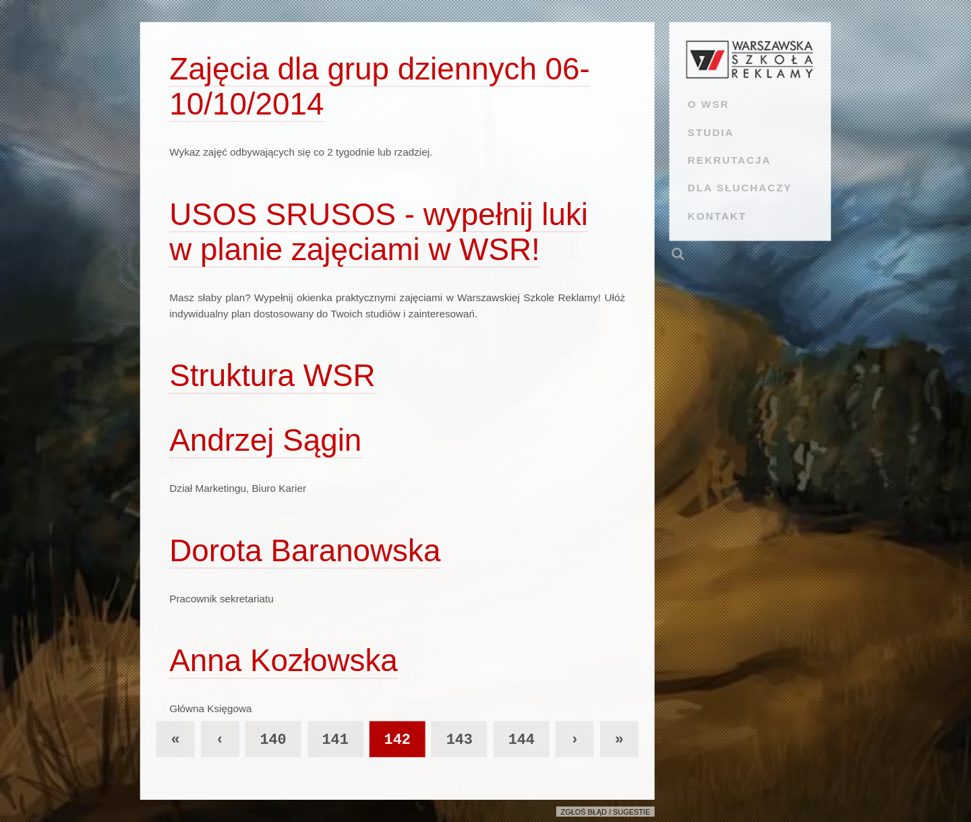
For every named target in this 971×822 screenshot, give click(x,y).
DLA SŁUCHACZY (740, 187)
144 (521, 740)
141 (335, 740)
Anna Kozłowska (283, 660)
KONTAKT (717, 216)
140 (273, 740)
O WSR (709, 104)
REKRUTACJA (729, 160)
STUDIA (711, 131)
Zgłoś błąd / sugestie (606, 812)
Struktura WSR (272, 375)
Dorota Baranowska (304, 550)
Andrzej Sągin (265, 440)
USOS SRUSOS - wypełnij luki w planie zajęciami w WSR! (378, 232)
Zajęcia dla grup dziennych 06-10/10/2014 (379, 86)
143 (459, 740)
